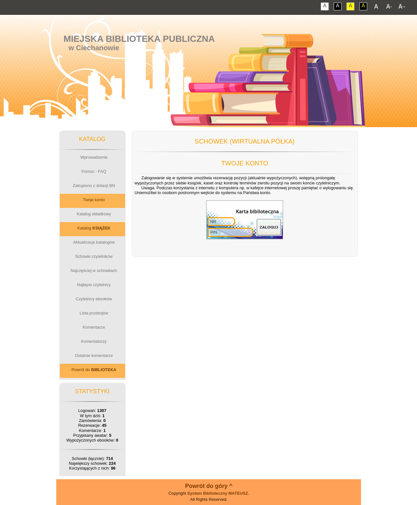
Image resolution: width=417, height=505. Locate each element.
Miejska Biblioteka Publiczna (139, 39)
